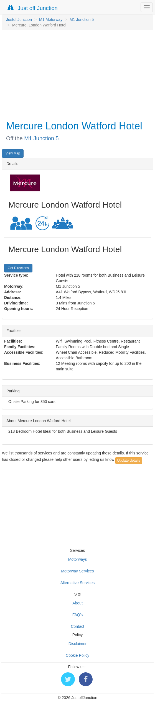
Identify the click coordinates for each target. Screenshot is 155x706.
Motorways (77, 559)
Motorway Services (77, 571)
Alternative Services (77, 582)
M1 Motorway (50, 19)
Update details (128, 460)
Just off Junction (33, 8)
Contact (77, 626)
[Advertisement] (76, 75)
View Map (13, 153)
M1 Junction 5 (82, 19)
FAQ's (77, 614)
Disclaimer (77, 643)
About (77, 603)
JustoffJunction (19, 19)
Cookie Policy (77, 655)
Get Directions (18, 268)
